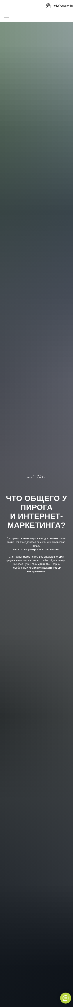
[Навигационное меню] (6, 16)
